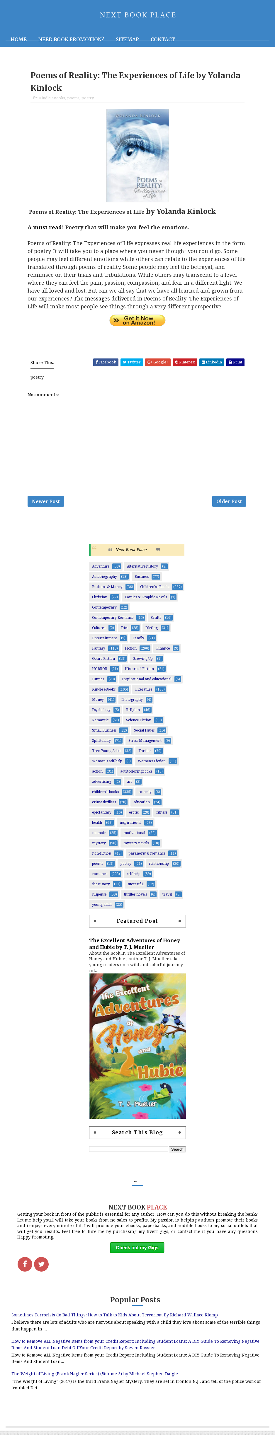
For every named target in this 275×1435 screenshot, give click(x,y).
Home (19, 39)
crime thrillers (104, 806)
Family (138, 642)
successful (136, 888)
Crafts (156, 621)
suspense (99, 898)
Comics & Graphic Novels (146, 601)
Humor (98, 683)
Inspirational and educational (147, 683)
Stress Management (145, 744)
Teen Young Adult (106, 755)
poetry (88, 100)
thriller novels (135, 898)
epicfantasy (101, 816)
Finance (163, 652)
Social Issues (144, 734)
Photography (132, 703)
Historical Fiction (139, 673)
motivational (134, 837)
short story (101, 888)
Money (98, 703)
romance (99, 878)
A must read (45, 229)
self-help (133, 878)
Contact (163, 39)
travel (167, 898)
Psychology (101, 714)
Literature (143, 693)
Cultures (98, 632)
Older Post (229, 504)
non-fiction (101, 857)
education (141, 806)
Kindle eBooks (52, 100)
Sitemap (127, 39)
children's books (105, 796)
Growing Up (143, 662)
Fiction (131, 652)
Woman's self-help (107, 765)
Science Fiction (138, 724)
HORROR (99, 673)
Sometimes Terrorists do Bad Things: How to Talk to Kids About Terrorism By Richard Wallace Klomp (114, 1319)
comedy (145, 796)
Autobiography (104, 580)
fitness (161, 816)
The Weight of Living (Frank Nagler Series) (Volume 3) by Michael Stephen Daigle (94, 1378)
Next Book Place (130, 553)
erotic (134, 816)
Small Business (104, 734)
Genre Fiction (103, 662)
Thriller (144, 755)
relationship (159, 867)
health (97, 826)
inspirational (130, 826)
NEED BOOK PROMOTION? (71, 39)
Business (142, 580)
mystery (99, 847)
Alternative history (142, 570)
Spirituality (101, 744)
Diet (124, 632)
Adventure (100, 570)
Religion (133, 714)
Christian (99, 601)
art (129, 785)
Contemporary (104, 611)
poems (73, 100)
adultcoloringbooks (136, 775)
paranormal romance (147, 857)
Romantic (100, 724)
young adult (102, 908)
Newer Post (46, 504)
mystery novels (136, 847)
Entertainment (104, 642)
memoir (99, 837)
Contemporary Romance (112, 621)
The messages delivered (105, 301)
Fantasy (98, 652)
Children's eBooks (154, 591)
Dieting (151, 632)
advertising (101, 785)
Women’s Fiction (152, 765)
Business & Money (107, 591)
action (97, 775)
